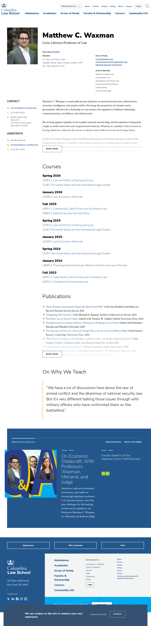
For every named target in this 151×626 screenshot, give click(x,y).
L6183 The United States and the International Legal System (76, 185)
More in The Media (133, 442)
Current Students (93, 567)
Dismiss (117, 614)
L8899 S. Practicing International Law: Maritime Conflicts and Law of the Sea (84, 265)
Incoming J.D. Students (95, 564)
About (121, 6)
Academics (61, 565)
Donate (103, 604)
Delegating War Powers (59, 314)
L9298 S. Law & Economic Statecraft (62, 196)
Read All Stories (113, 442)
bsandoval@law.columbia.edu (24, 145)
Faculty (89, 570)
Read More (52, 149)
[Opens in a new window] (8, 599)
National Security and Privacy (109, 65)
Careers (59, 585)
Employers (90, 576)
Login (138, 6)
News (87, 6)
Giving (112, 6)
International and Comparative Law (112, 62)
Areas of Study (64, 570)
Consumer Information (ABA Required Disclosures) (127, 577)
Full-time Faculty (51, 51)
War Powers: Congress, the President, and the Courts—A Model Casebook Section (89, 339)
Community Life (64, 590)
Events (96, 6)
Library (129, 6)
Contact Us (12, 594)
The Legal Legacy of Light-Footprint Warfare (69, 359)
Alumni (104, 6)
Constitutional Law (104, 59)
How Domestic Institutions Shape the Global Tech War (75, 306)
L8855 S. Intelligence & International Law (65, 281)
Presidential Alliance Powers (61, 351)
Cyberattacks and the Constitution (64, 347)
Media (88, 579)
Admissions (61, 560)
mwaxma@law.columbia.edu (23, 108)
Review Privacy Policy (99, 614)
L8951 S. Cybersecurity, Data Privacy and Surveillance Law (74, 208)
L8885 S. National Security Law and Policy (65, 213)
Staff (88, 573)
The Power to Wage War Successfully (65, 355)
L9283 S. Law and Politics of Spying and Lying (67, 180)
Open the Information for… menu (71, 6)
